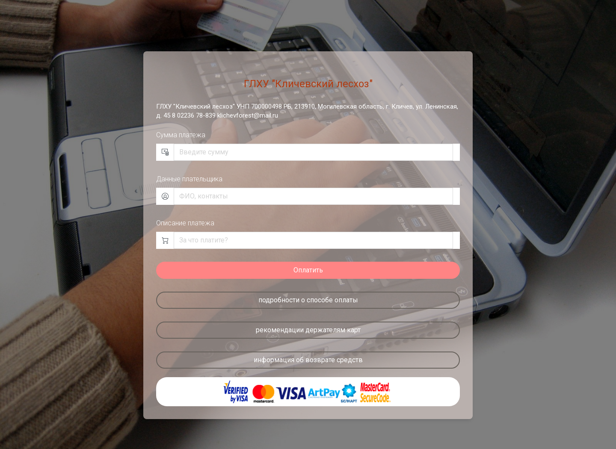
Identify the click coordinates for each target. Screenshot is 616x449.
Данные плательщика (189, 179)
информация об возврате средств (308, 360)
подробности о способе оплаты (308, 300)
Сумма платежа (180, 135)
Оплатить (308, 270)
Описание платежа (185, 223)
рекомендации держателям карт (308, 330)
